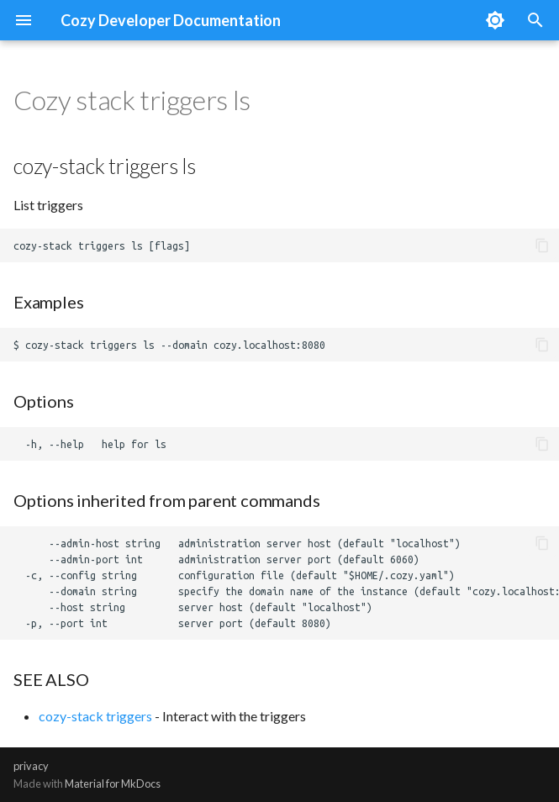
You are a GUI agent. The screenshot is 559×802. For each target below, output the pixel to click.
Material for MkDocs (113, 783)
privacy (31, 766)
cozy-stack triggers (95, 716)
